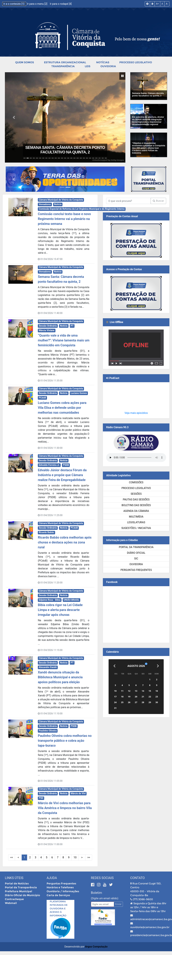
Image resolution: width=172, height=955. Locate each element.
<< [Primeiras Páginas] (11, 857)
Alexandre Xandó (48, 667)
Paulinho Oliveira (48, 730)
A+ (157, 3)
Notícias (102, 62)
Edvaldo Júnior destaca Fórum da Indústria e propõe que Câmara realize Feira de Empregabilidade (62, 475)
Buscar (158, 200)
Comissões (136, 482)
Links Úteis (14, 878)
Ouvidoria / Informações (63, 891)
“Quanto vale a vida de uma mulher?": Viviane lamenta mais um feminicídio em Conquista (63, 340)
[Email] (102, 904)
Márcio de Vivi (78, 793)
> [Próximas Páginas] (82, 857)
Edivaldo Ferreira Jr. (49, 465)
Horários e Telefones (60, 887)
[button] (14, 117)
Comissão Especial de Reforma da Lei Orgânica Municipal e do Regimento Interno (82, 209)
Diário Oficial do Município (22, 895)
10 (75, 857)
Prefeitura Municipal (18, 891)
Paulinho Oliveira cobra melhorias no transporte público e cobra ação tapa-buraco (65, 740)
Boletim (96, 893)
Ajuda (52, 878)
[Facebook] (93, 884)
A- (167, 3)
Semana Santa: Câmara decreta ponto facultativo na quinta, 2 (65, 149)
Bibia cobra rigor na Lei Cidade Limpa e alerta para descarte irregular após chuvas (60, 610)
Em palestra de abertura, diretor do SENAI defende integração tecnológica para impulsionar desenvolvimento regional (148, 121)
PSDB (66, 465)
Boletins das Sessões (136, 505)
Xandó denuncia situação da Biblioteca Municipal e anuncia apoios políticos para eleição (60, 677)
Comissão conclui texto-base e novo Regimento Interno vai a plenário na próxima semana (64, 219)
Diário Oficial (136, 552)
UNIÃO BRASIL (71, 600)
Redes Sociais (102, 878)
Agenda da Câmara (136, 510)
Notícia (57, 204)
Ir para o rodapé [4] (61, 3)
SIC (136, 558)
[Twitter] (111, 884)
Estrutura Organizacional (65, 62)
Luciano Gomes (79, 393)
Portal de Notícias (17, 883)
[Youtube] (105, 884)
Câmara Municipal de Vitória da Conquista (61, 199)
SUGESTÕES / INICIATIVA (136, 528)
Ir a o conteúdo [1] (14, 3)
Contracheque (14, 899)
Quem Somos (24, 62)
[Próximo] (158, 666)
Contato (137, 878)
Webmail (11, 903)
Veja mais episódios (136, 412)
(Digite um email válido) (104, 898)
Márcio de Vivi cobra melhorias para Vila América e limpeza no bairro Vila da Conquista (65, 808)
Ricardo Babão (46, 532)
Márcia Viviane (46, 330)
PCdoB (42, 397)
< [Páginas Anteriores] (18, 857)
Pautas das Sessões (136, 499)
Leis (87, 66)
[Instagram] (99, 884)
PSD (41, 798)
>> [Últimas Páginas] (88, 857)
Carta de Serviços (58, 895)
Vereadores (45, 204)
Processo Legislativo (135, 62)
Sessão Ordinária (48, 325)
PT (72, 325)
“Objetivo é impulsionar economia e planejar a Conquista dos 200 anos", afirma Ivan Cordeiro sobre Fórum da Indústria (148, 148)
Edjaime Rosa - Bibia (49, 600)
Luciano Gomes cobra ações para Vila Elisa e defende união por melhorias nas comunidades (62, 407)
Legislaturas (136, 522)
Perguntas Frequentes (136, 569)
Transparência (63, 66)
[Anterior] (114, 666)
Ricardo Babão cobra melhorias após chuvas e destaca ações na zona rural (64, 542)
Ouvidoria (108, 66)
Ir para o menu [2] (37, 3)
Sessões (136, 493)
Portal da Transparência (136, 547)
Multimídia (136, 516)
